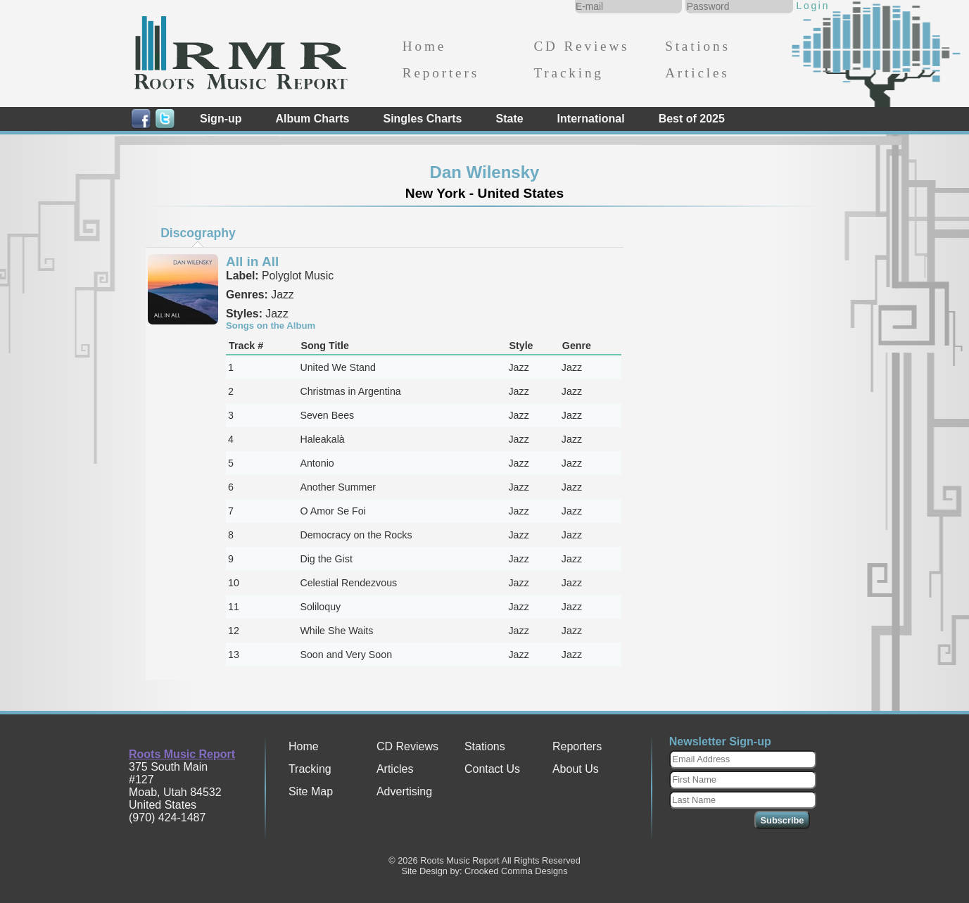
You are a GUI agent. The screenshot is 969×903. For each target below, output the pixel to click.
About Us (575, 769)
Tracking (568, 72)
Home (424, 46)
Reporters (441, 72)
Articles (697, 72)
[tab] (198, 233)
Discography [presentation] (198, 233)
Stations (697, 46)
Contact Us (492, 769)
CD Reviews (581, 46)
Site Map (311, 791)
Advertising (404, 791)
